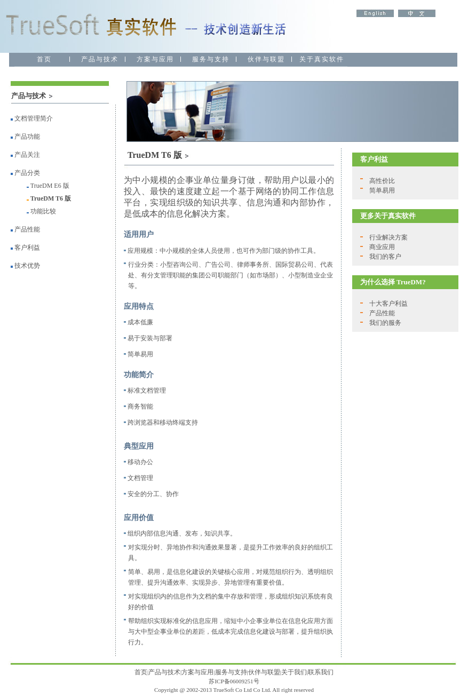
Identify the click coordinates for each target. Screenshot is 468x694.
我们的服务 (385, 322)
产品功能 (25, 136)
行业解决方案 (388, 237)
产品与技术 (164, 672)
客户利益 (27, 247)
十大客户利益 (388, 303)
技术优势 (27, 265)
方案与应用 (197, 672)
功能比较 (43, 211)
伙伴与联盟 (264, 672)
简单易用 (382, 190)
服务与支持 (231, 672)
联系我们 (321, 672)
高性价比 (382, 181)
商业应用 (382, 247)
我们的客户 (385, 256)
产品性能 (27, 229)
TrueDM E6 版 (49, 185)
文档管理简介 (32, 118)
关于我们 (294, 672)
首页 (140, 672)
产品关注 (25, 154)
